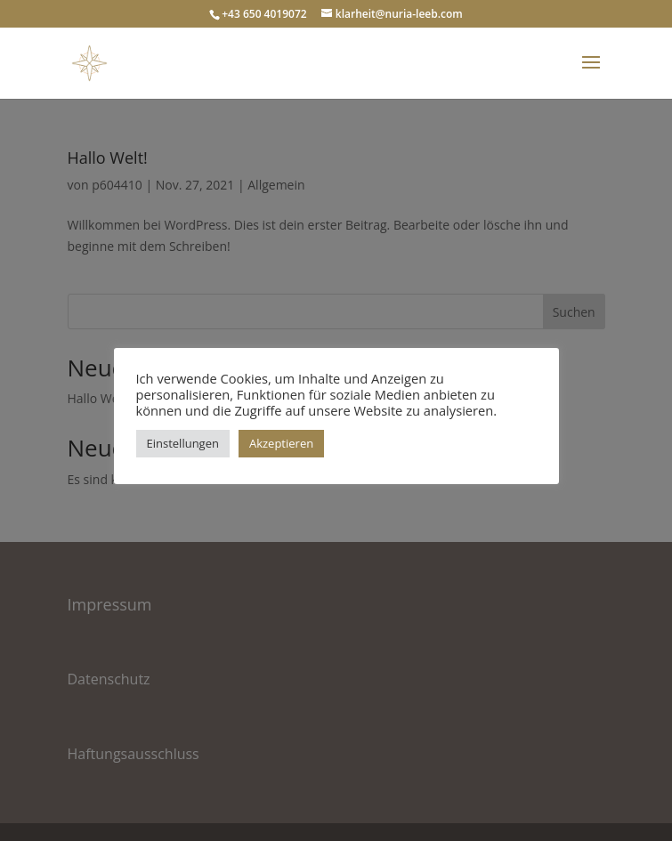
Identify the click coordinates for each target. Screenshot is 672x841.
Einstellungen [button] (183, 443)
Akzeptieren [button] (281, 443)
